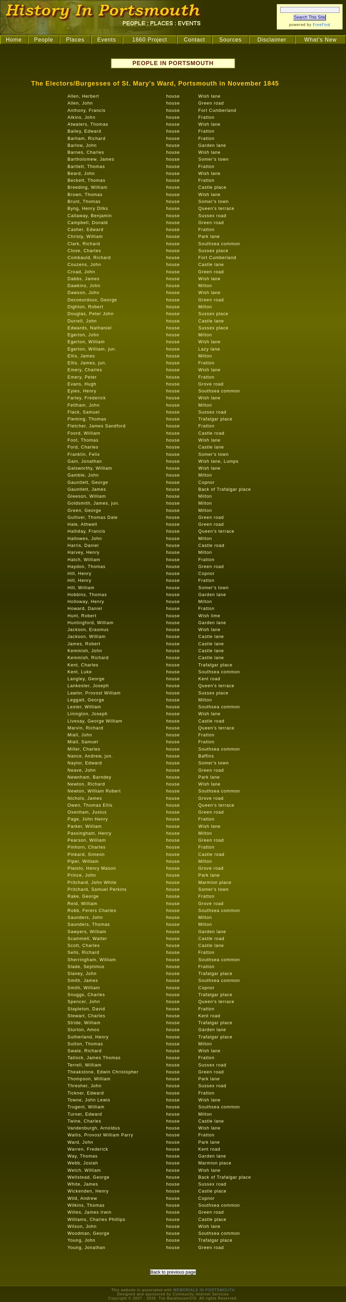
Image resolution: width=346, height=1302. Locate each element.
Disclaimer (271, 40)
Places (75, 40)
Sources (230, 40)
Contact (194, 40)
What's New (320, 40)
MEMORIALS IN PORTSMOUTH (204, 1290)
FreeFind (321, 25)
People (43, 40)
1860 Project (149, 40)
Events (106, 40)
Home (14, 40)
